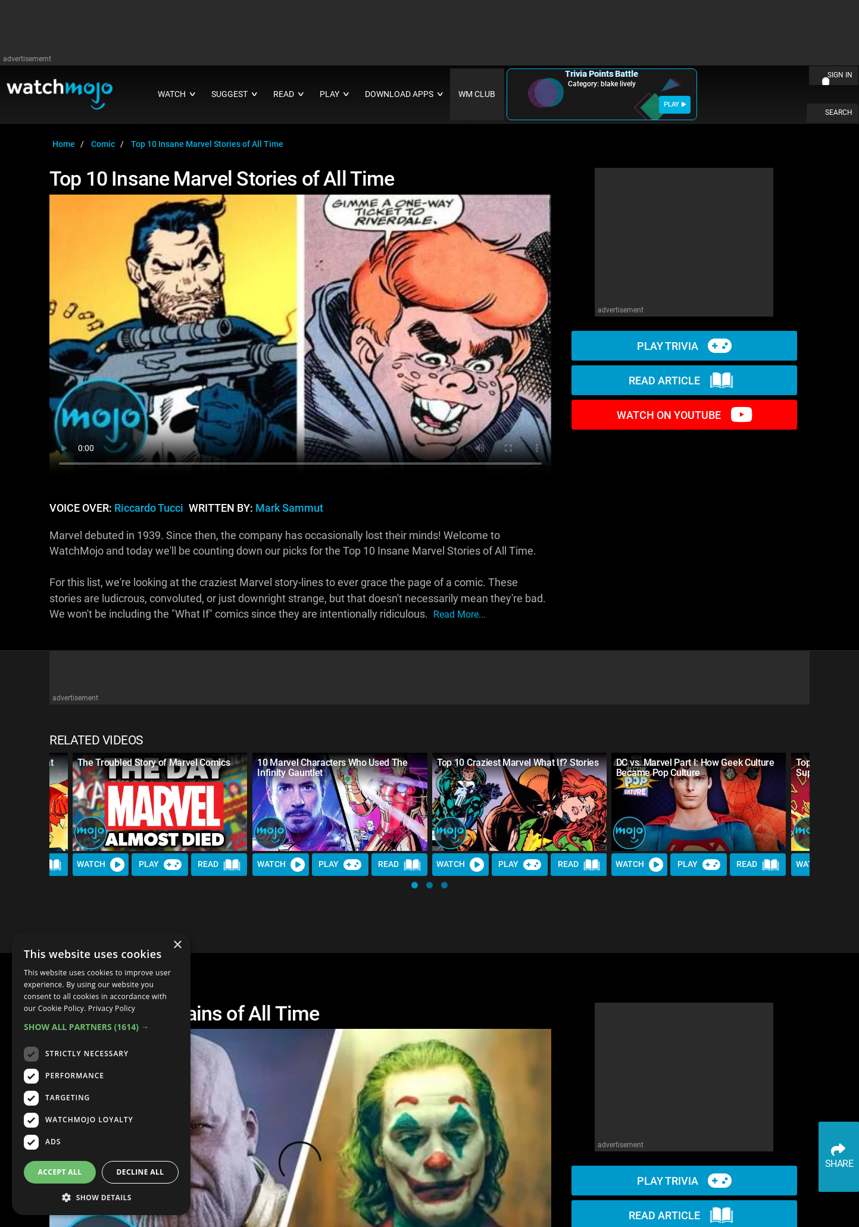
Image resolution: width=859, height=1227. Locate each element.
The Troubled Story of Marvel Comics (153, 762)
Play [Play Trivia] (160, 864)
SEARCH (838, 112)
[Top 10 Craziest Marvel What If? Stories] (519, 802)
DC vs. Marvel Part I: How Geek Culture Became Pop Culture (695, 767)
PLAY (675, 104)
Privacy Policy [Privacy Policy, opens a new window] (111, 1008)
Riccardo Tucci (148, 508)
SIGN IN (839, 75)
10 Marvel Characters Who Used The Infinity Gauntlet (332, 767)
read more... (459, 614)
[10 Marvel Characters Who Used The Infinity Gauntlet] (339, 802)
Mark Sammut (289, 508)
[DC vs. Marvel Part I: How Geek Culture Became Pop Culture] (698, 802)
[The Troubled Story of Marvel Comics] (160, 802)
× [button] (177, 945)
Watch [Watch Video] (101, 864)
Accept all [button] (60, 1172)
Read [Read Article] (219, 864)
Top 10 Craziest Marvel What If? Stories (518, 762)
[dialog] (101, 1073)
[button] (414, 885)
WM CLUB (476, 94)
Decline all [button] (140, 1172)
